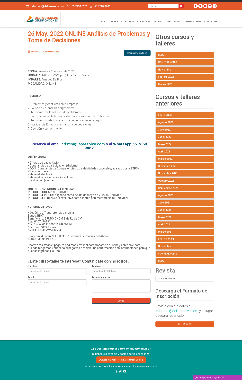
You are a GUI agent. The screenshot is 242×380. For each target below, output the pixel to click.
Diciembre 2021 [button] (167, 166)
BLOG (177, 21)
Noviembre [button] (164, 69)
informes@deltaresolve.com (45, 6)
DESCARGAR (185, 324)
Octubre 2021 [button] (166, 180)
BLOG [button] (161, 54)
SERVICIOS (117, 21)
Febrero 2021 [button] (166, 76)
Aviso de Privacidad (147, 366)
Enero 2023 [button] (165, 115)
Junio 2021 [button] (164, 209)
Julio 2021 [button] (164, 202)
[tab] (185, 55)
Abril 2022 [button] (164, 151)
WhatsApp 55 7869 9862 (116, 146)
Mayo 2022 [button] (164, 144)
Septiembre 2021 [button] (168, 188)
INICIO (104, 21)
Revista (165, 270)
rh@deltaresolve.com (132, 360)
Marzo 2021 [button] (165, 84)
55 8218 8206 (100, 6)
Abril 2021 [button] (164, 224)
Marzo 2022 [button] (165, 158)
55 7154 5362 (77, 6)
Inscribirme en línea (137, 53)
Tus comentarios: (101, 277)
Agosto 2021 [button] (165, 195)
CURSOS (129, 21)
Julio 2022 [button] (164, 129)
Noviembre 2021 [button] (168, 173)
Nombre (32, 266)
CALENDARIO (144, 21)
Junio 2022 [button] (164, 136)
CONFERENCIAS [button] (167, 62)
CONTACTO (210, 21)
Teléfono (96, 266)
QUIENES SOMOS (192, 21)
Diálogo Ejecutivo (167, 278)
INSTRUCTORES (163, 21)
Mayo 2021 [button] (164, 217)
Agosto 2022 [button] (165, 122)
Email (31, 277)
